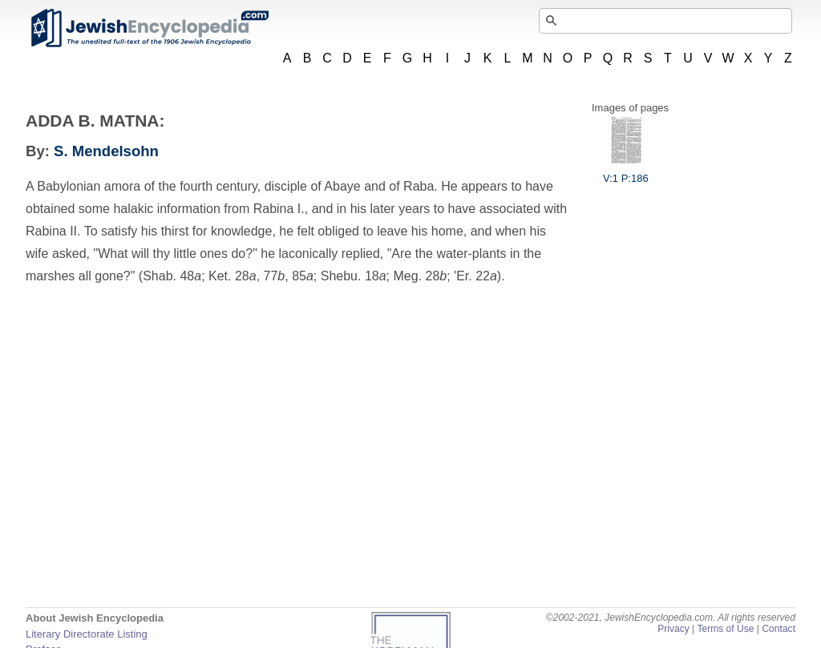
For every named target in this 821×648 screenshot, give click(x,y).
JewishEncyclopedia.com (149, 28)
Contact (778, 628)
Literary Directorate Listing (87, 634)
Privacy (673, 628)
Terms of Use (725, 628)
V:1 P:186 (626, 172)
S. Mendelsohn (106, 151)
